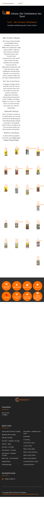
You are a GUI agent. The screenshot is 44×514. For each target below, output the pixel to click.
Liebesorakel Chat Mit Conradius (11, 431)
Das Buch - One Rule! (8, 447)
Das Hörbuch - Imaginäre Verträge (9, 454)
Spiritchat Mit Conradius (9, 434)
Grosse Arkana (27, 446)
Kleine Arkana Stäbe (29, 449)
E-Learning (26, 439)
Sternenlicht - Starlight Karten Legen (32, 432)
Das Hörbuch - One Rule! (9, 450)
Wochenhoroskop (6, 464)
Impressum (8, 494)
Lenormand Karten (28, 464)
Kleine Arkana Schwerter (30, 452)
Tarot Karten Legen (29, 442)
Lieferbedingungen (29, 494)
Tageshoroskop (6, 461)
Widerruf (21, 494)
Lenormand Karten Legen (30, 461)
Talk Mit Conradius (7, 437)
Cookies (37, 494)
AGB (3, 494)
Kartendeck (26, 436)
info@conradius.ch (8, 3)
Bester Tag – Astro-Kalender (10, 458)
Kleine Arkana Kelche (29, 455)
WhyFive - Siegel (6, 444)
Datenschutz (15, 494)
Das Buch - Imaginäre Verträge (11, 441)
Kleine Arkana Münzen (29, 458)
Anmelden (20, 3)
